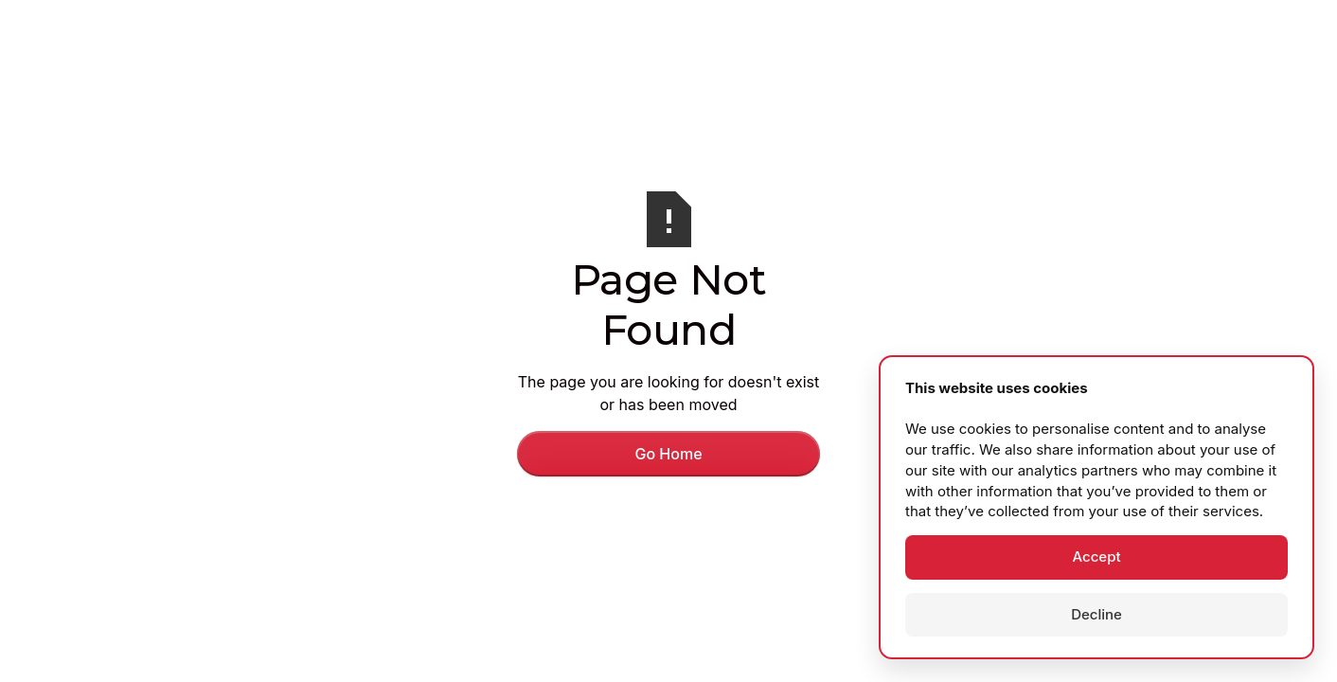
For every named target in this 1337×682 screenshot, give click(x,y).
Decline (1096, 614)
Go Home (668, 453)
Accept (1096, 556)
